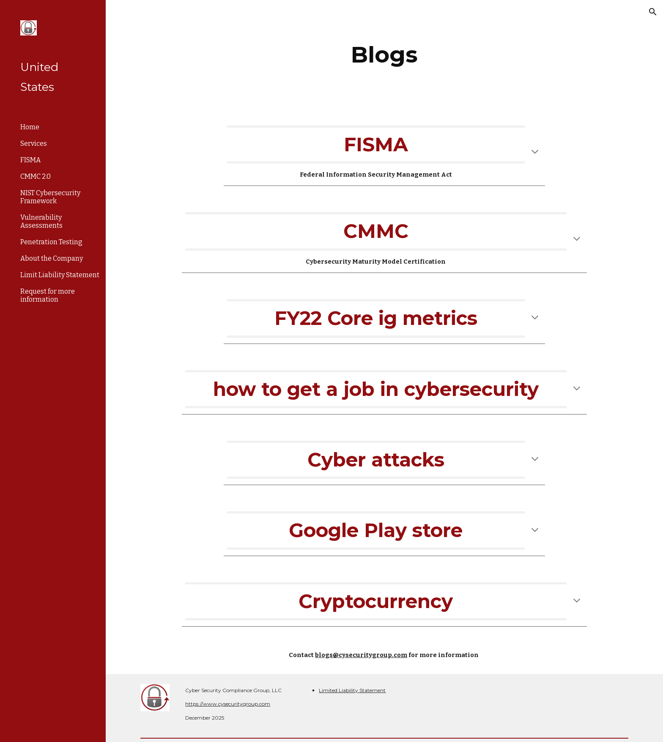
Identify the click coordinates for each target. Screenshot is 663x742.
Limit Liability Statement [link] (59, 275)
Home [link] (29, 127)
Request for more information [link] (47, 295)
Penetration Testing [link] (51, 242)
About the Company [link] (51, 258)
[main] (384, 55)
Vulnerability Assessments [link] (41, 221)
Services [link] (33, 143)
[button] (653, 12)
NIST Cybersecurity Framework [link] (50, 197)
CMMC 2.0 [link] (35, 176)
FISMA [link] (30, 160)
